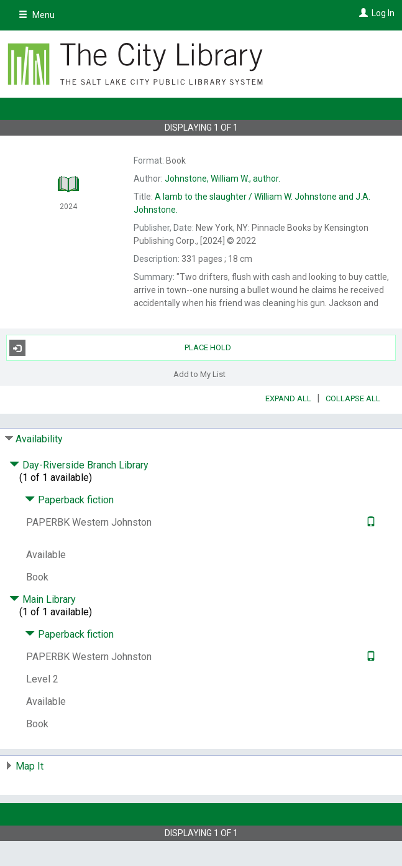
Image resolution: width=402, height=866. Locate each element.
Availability (39, 439)
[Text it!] (369, 522)
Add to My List (199, 373)
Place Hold (120, 348)
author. (222, 179)
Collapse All (353, 398)
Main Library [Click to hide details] (42, 599)
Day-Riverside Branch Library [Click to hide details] (78, 465)
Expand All (288, 398)
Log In (383, 13)
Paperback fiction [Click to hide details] (69, 500)
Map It (29, 766)
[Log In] (362, 13)
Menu (37, 15)
